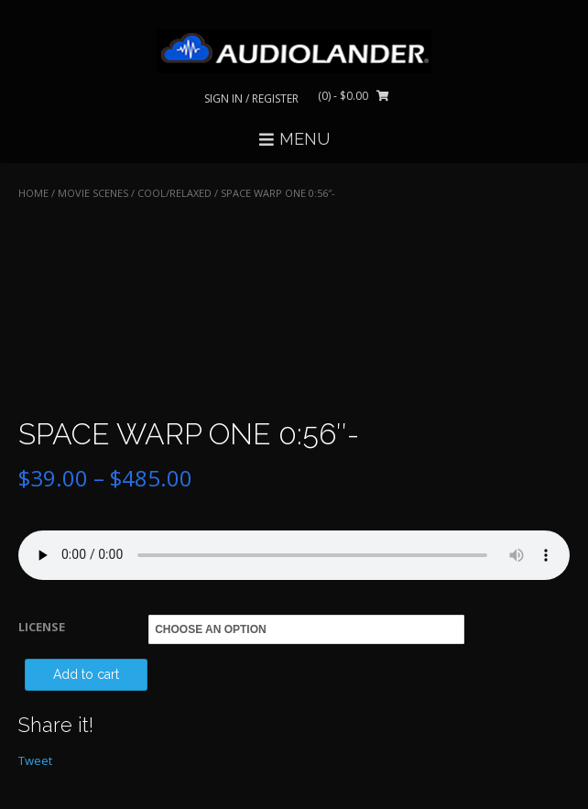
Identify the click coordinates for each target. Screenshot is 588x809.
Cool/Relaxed (174, 193)
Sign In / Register (251, 98)
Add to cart (86, 674)
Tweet (35, 760)
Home (33, 193)
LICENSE (41, 626)
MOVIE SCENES (93, 193)
